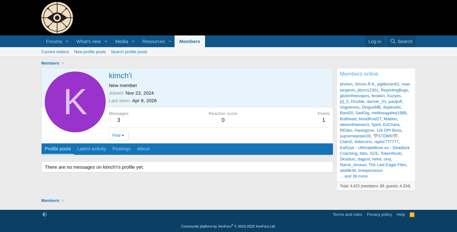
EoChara (391, 124)
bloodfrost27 (370, 118)
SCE (374, 153)
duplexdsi (392, 107)
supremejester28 (355, 136)
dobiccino (363, 141)
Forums (54, 41)
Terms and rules (347, 214)
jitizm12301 (368, 90)
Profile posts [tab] (58, 148)
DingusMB (371, 107)
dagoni (364, 159)
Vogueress (349, 107)
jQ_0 (344, 101)
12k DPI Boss (388, 130)
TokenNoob (391, 153)
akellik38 (348, 170)
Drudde (358, 101)
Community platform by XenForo (228, 226)
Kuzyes (394, 95)
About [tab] (143, 148)
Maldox (390, 118)
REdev (346, 130)
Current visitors (55, 51)
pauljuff (395, 101)
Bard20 (346, 112)
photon (346, 84)
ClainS (346, 141)
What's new (88, 41)
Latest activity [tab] (91, 148)
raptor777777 (386, 141)
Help (401, 214)
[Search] (401, 41)
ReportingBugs (394, 90)
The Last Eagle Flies (387, 164)
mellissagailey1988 (389, 112)
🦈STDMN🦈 (385, 136)
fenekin (378, 95)
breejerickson (370, 170)
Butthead (348, 118)
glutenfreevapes (354, 95)
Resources (153, 41)
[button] (67, 41)
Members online (359, 74)
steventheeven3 (354, 124)
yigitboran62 (388, 84)
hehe (376, 159)
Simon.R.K (364, 84)
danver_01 (376, 101)
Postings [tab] (121, 148)
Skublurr (347, 159)
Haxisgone (364, 130)
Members (189, 41)
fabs (364, 153)
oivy (387, 159)
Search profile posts (129, 51)
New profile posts (90, 51)
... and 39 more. (354, 176)
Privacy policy (379, 214)
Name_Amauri (353, 164)
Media (121, 41)
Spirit (376, 124)
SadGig (362, 112)
